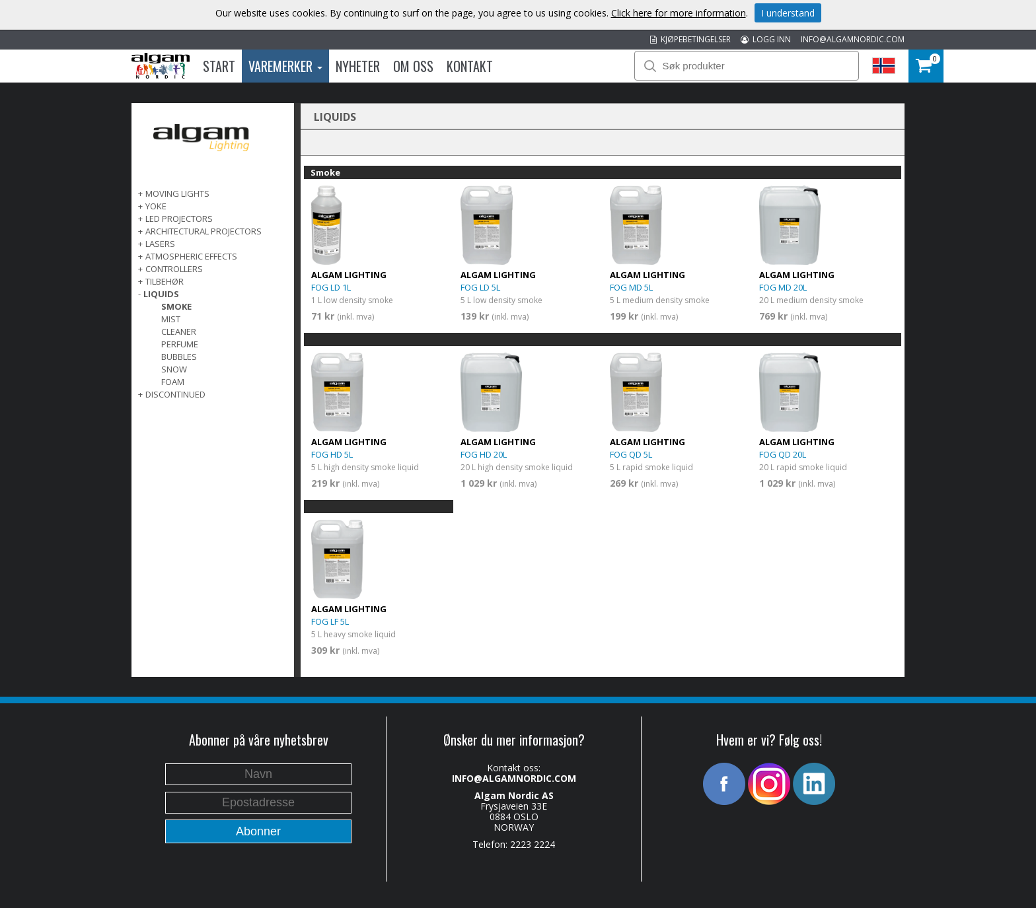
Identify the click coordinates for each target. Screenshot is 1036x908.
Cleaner (178, 331)
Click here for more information (678, 13)
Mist (170, 319)
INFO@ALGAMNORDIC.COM (853, 39)
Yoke (155, 206)
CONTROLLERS (174, 269)
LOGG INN (766, 39)
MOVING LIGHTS (177, 193)
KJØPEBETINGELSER (690, 39)
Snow (174, 369)
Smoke (176, 306)
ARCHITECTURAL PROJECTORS (203, 231)
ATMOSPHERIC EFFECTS (191, 256)
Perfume (179, 344)
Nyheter (358, 66)
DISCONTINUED (175, 394)
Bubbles (179, 357)
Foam (172, 382)
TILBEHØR (164, 281)
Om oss (413, 66)
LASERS (160, 244)
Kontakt (470, 66)
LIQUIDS (161, 294)
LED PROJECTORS (179, 219)
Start (219, 66)
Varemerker (285, 66)
